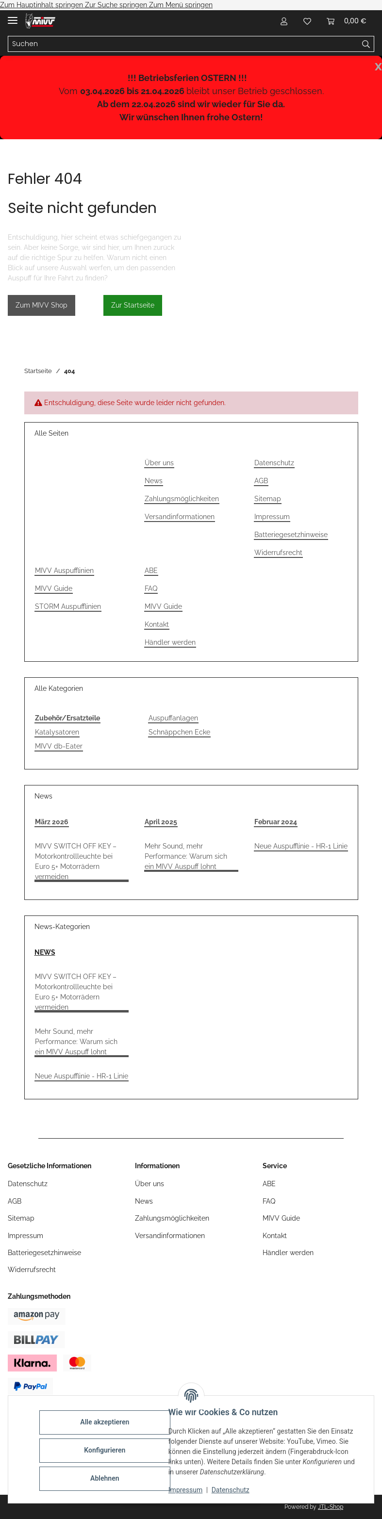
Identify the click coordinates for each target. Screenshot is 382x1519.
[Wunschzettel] (307, 21)
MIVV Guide (53, 588)
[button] (284, 21)
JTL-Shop (330, 1506)
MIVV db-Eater (59, 746)
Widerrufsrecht (278, 552)
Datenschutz (232, 1490)
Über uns (159, 463)
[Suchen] (183, 44)
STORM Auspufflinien (68, 606)
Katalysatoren (57, 732)
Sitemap (267, 499)
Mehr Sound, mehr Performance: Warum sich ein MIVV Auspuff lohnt (186, 856)
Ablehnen (106, 1478)
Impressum (187, 1490)
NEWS (44, 952)
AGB (261, 481)
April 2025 (161, 822)
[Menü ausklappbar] (12, 16)
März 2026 (51, 822)
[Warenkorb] (346, 21)
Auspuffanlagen (173, 718)
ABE (151, 570)
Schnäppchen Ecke (179, 732)
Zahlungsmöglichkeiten (182, 499)
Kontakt (157, 624)
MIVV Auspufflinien (64, 570)
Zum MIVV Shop (41, 305)
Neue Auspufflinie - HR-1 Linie (301, 846)
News (154, 481)
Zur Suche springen (117, 5)
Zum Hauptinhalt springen (42, 5)
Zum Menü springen (181, 5)
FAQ (151, 588)
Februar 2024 (275, 822)
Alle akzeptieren (106, 1422)
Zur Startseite (132, 305)
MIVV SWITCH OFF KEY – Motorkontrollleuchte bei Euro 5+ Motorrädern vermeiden (75, 861)
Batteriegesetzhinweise (291, 535)
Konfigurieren (106, 1450)
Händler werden (170, 642)
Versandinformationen (180, 517)
